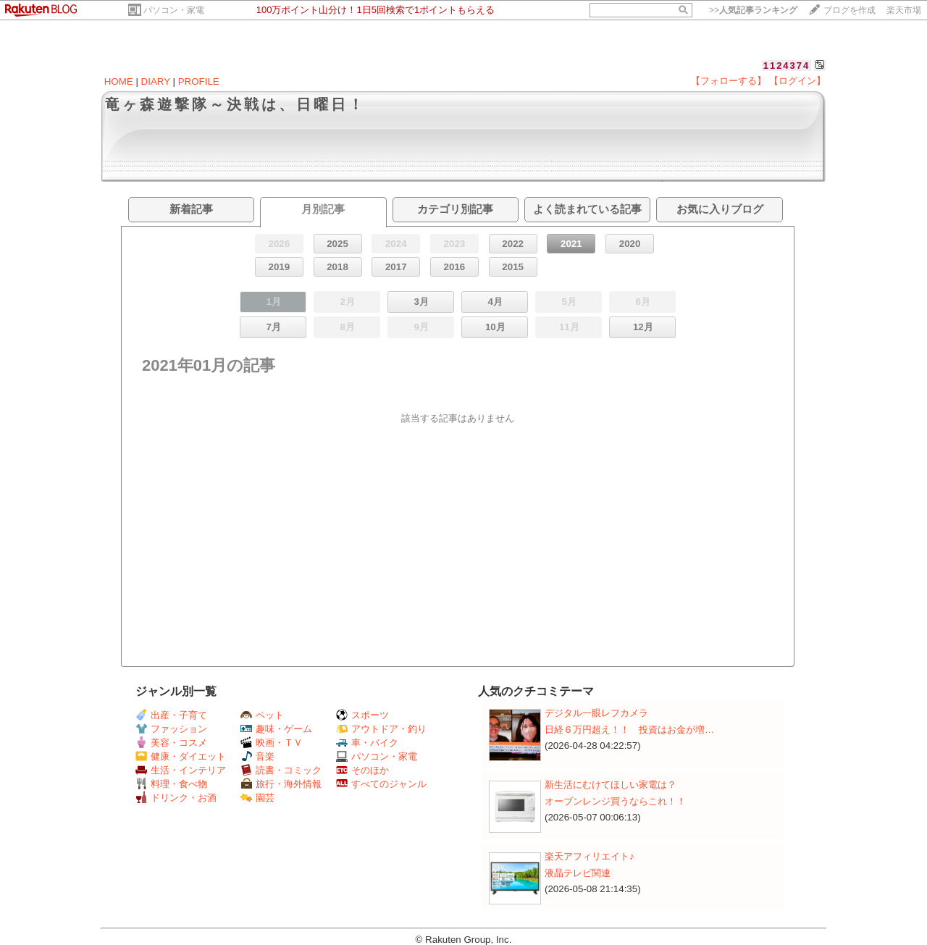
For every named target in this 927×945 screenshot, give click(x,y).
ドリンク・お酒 (176, 797)
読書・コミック (281, 770)
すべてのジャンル (381, 783)
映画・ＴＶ (271, 742)
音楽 (257, 756)
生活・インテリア (180, 770)
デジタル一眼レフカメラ (596, 712)
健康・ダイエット (180, 756)
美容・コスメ (171, 742)
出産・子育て (171, 715)
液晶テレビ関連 (578, 873)
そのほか (362, 770)
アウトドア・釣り (381, 728)
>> (753, 10)
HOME (118, 81)
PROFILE (198, 81)
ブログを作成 (849, 10)
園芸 (257, 797)
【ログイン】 (797, 80)
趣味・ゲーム (276, 728)
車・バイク (367, 742)
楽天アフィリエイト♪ (589, 856)
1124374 (786, 65)
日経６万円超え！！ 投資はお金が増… (629, 729)
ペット (262, 715)
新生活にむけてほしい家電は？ (610, 784)
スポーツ (362, 715)
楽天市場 (903, 10)
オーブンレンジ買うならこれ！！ (615, 801)
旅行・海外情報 (281, 783)
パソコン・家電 (173, 10)
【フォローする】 (728, 80)
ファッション (171, 728)
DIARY (155, 81)
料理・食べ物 (171, 783)
